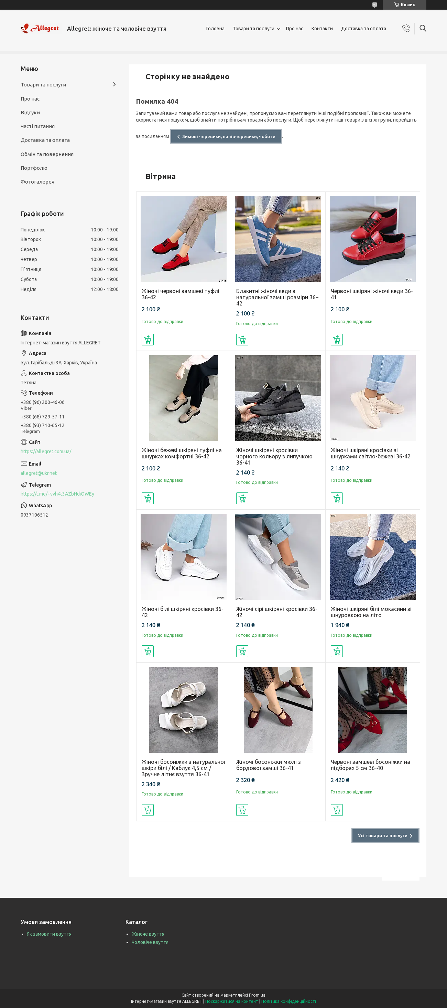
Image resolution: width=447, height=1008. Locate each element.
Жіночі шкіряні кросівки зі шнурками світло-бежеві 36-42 (371, 453)
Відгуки (30, 112)
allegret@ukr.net (39, 473)
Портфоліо (34, 168)
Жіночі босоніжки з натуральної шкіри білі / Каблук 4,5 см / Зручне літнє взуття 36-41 (183, 768)
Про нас (294, 28)
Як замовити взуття (49, 934)
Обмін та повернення (47, 154)
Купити (148, 339)
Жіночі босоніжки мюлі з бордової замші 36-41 (268, 765)
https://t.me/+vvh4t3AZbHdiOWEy (57, 494)
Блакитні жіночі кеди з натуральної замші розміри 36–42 (277, 297)
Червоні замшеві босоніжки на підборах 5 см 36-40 (370, 765)
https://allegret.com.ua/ (46, 451)
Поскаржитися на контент (231, 1001)
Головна (215, 28)
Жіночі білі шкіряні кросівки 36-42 (183, 612)
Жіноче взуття (148, 934)
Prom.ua (257, 995)
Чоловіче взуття (150, 942)
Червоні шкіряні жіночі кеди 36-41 (372, 294)
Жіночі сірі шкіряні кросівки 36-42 (276, 612)
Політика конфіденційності (288, 1001)
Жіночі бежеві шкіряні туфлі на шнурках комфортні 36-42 (182, 453)
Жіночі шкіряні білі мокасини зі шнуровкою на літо (371, 612)
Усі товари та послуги (382, 835)
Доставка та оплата (363, 28)
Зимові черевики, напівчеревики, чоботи (228, 136)
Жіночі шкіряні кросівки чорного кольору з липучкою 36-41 (274, 456)
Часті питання (38, 126)
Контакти (322, 28)
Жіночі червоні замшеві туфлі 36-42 (180, 294)
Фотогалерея (37, 182)
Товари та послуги (253, 28)
